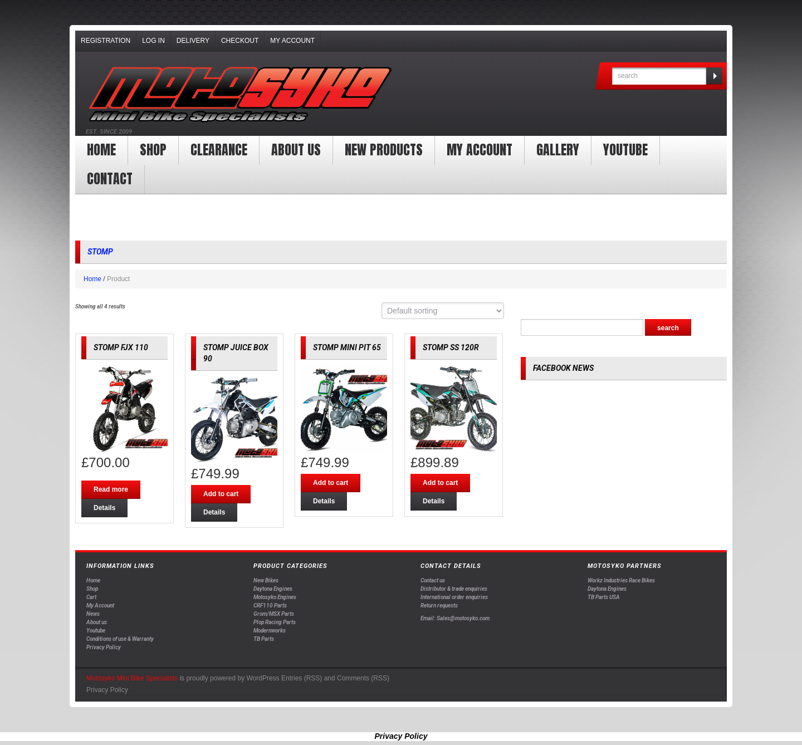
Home (101, 150)
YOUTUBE (625, 150)
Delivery (193, 41)
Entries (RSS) (301, 678)
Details (104, 508)
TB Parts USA (604, 597)
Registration (105, 41)
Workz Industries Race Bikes (621, 580)
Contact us (432, 580)
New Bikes (265, 580)
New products (384, 150)
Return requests (439, 605)
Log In (153, 41)
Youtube (95, 631)
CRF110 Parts (270, 605)
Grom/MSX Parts (273, 614)
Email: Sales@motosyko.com (455, 618)
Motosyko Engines (274, 597)
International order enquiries (454, 597)
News (93, 614)
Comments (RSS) (363, 678)
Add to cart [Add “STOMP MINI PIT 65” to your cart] (330, 483)
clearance (218, 150)
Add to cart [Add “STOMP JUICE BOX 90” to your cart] (220, 494)
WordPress (262, 678)
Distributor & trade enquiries (453, 589)
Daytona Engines (272, 589)
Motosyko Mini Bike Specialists (132, 678)
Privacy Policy (103, 647)
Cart (91, 597)
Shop (153, 150)
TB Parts (263, 639)
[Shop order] (443, 310)
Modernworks (269, 631)
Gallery (557, 150)
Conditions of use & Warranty (120, 639)
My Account (292, 41)
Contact (110, 179)
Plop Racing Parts (274, 622)
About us (296, 150)
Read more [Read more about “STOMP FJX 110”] (111, 489)
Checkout (239, 41)
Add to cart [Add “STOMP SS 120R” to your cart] (440, 483)
